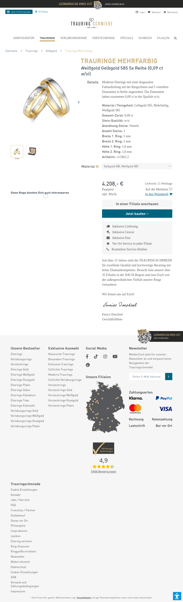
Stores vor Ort (19, 520)
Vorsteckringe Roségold (63, 400)
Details (92, 81)
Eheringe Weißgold (22, 374)
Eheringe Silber (20, 390)
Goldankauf (18, 515)
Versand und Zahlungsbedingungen (25, 584)
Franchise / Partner (23, 510)
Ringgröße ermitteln (23, 551)
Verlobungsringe (21, 359)
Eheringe (16, 354)
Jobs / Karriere (20, 500)
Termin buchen (19, 12)
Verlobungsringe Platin (25, 426)
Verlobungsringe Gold (24, 410)
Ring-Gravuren (20, 546)
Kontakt (15, 495)
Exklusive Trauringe (60, 364)
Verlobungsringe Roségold (27, 421)
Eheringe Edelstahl (23, 405)
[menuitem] (24, 38)
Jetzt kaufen (135, 213)
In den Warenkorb (158, 194)
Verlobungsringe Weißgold (27, 415)
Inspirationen (19, 531)
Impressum (18, 591)
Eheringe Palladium (23, 395)
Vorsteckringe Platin (61, 405)
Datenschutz (18, 567)
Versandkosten (84, 597)
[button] (177, 596)
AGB (13, 577)
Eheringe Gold (20, 369)
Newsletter (18, 556)
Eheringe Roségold (23, 380)
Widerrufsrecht (20, 562)
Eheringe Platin (20, 385)
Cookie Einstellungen (24, 489)
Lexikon (16, 536)
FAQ (13, 505)
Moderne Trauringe (60, 374)
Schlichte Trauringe (60, 369)
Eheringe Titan (20, 400)
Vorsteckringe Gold (60, 390)
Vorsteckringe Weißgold (63, 395)
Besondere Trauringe (61, 359)
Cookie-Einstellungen (24, 572)
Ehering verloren (21, 541)
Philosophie (18, 525)
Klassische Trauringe (61, 354)
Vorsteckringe (19, 364)
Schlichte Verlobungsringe (64, 380)
